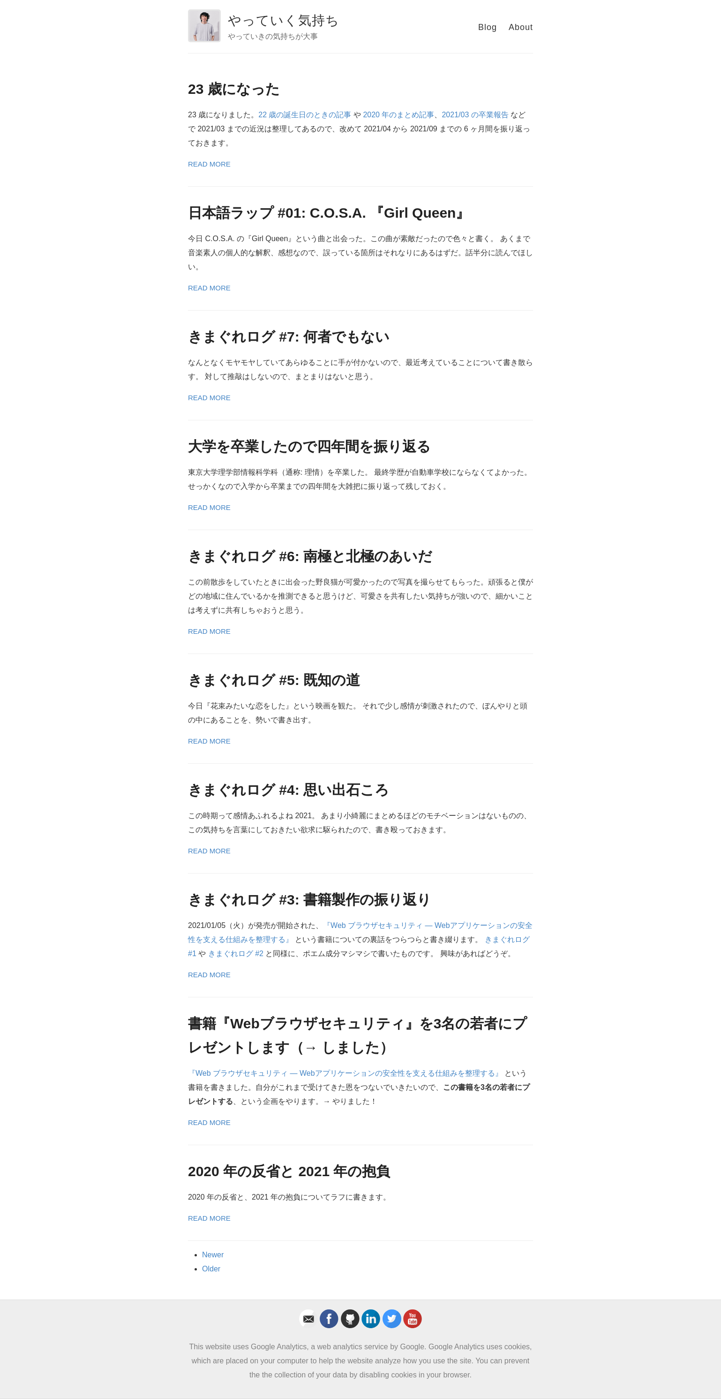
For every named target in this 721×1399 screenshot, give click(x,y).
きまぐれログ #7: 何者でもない (289, 336)
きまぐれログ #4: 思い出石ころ (288, 790)
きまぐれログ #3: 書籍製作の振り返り (309, 899)
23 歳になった (234, 89)
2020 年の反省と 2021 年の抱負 (289, 1171)
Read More (209, 164)
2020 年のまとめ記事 (398, 115)
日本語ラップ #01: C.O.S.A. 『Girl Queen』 (329, 212)
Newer (213, 1255)
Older (211, 1269)
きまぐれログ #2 (235, 954)
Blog (487, 27)
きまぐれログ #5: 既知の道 (274, 680)
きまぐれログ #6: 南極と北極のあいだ (310, 556)
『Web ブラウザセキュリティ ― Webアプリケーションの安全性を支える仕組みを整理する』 (345, 1073)
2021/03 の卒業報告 (475, 115)
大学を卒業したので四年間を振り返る (309, 446)
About (521, 27)
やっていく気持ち (283, 20)
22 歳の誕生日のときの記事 (304, 115)
